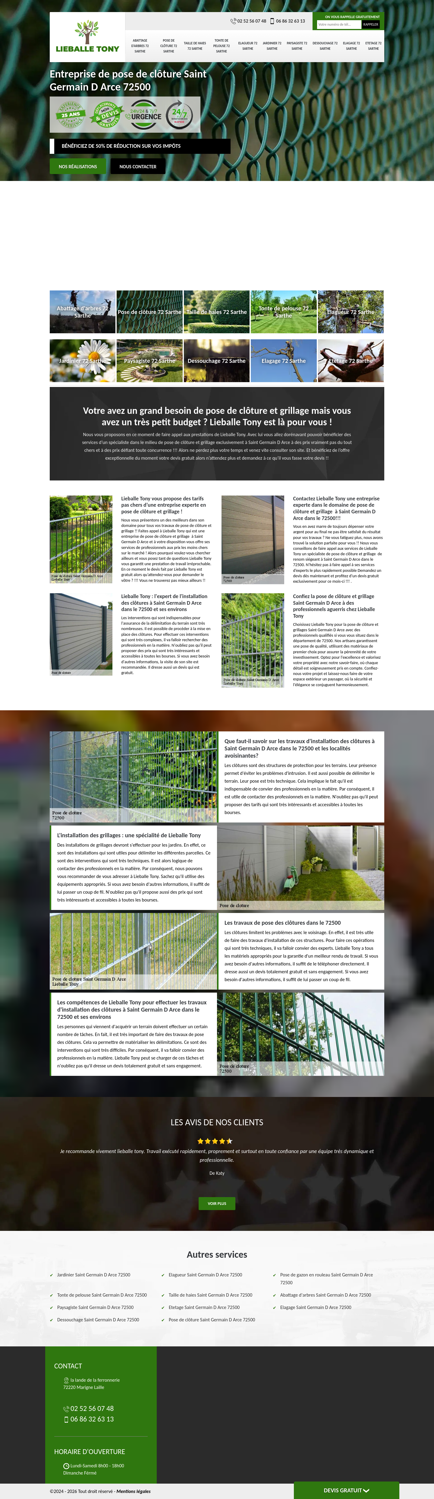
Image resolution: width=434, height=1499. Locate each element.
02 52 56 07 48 (248, 21)
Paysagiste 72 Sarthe (297, 46)
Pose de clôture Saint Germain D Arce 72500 (212, 1320)
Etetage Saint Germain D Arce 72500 (204, 1307)
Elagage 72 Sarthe (351, 46)
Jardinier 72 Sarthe (272, 46)
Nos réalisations (78, 167)
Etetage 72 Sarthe (374, 46)
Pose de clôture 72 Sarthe (168, 46)
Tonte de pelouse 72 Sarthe (221, 46)
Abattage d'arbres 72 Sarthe (140, 46)
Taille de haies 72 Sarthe (195, 46)
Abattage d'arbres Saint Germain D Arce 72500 (325, 1295)
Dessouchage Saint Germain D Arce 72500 (98, 1320)
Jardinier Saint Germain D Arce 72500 (93, 1275)
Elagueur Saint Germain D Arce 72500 (205, 1275)
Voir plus (217, 1203)
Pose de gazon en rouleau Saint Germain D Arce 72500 (326, 1278)
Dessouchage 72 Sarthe (325, 46)
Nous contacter (138, 167)
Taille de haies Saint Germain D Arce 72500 (210, 1295)
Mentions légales (133, 1491)
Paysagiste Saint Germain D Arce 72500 (95, 1307)
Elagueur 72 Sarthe (247, 46)
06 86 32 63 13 (287, 21)
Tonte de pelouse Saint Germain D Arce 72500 (102, 1295)
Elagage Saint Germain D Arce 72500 (315, 1307)
